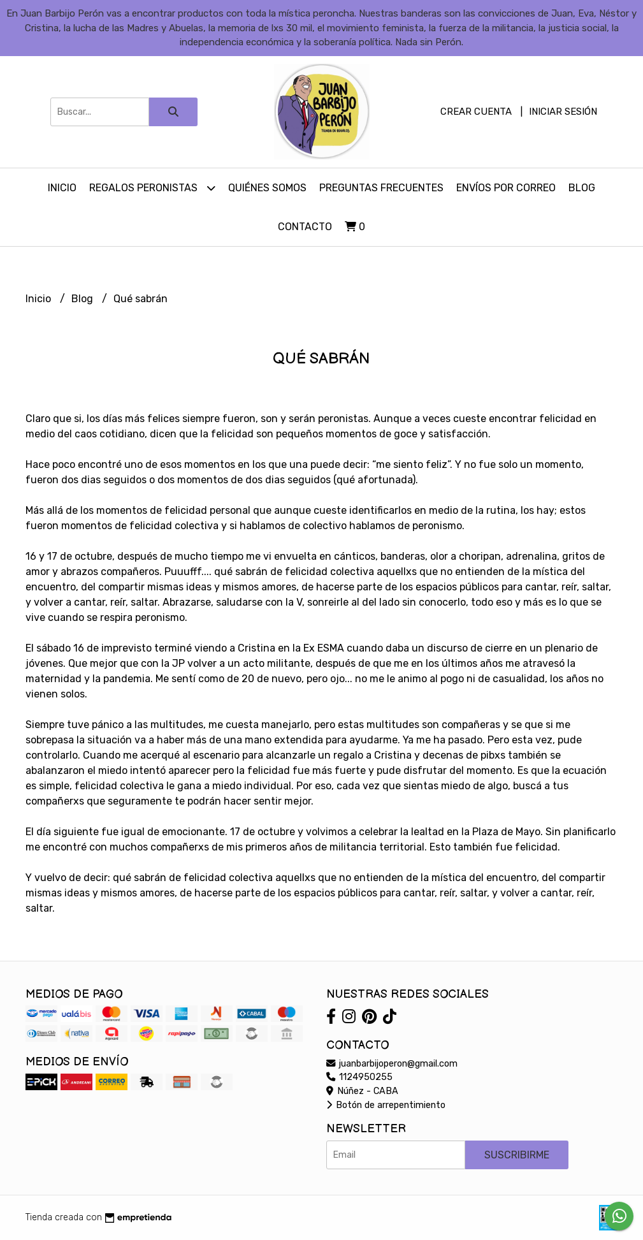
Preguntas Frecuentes (381, 188)
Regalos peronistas (152, 187)
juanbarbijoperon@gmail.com (392, 1063)
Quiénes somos (267, 188)
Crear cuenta (476, 111)
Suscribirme (516, 1155)
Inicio (62, 188)
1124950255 (359, 1077)
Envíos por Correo (506, 188)
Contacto (305, 227)
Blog (581, 188)
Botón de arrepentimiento (385, 1105)
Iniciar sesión (563, 111)
